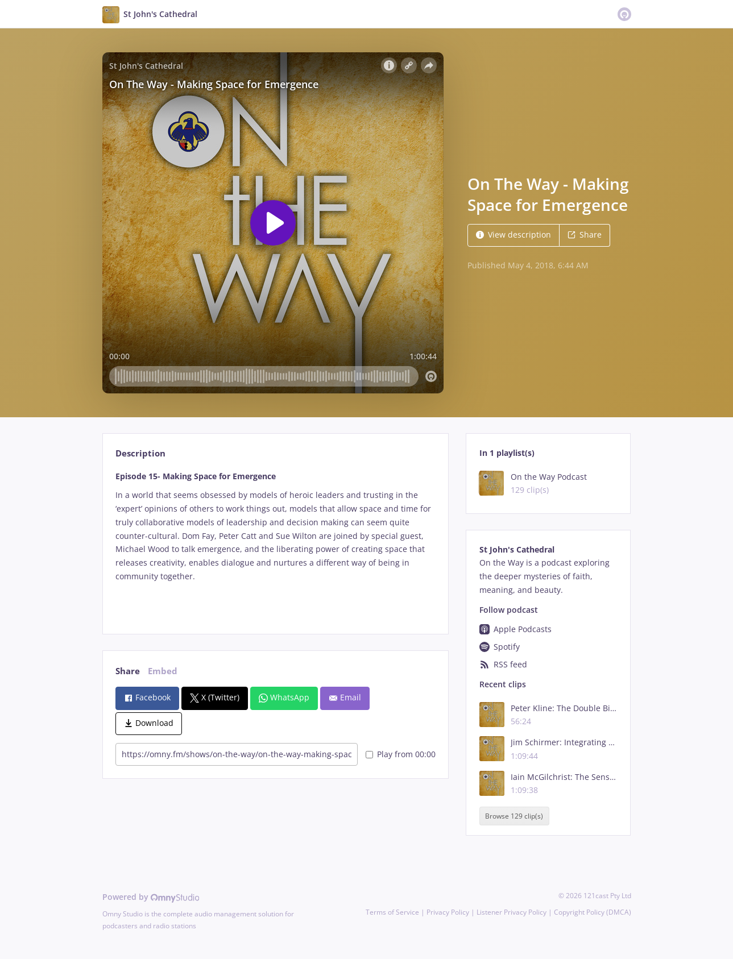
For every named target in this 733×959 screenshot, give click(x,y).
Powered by (151, 896)
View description (513, 234)
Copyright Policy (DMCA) (592, 912)
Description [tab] (140, 453)
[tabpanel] (275, 543)
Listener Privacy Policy (511, 912)
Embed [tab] (162, 671)
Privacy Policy (447, 912)
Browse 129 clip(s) (514, 816)
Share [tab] (127, 671)
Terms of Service (392, 912)
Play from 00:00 (401, 754)
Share (585, 234)
